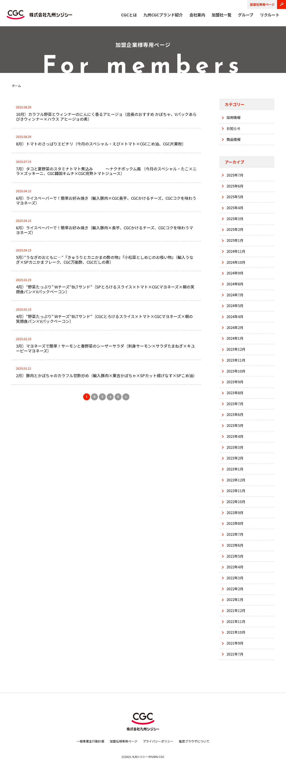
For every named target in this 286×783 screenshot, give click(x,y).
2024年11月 (236, 252)
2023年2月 (235, 461)
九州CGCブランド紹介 (163, 15)
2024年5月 (235, 307)
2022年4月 (235, 571)
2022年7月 (235, 538)
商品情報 (234, 139)
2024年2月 (235, 329)
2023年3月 (235, 450)
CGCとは (129, 15)
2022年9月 (235, 516)
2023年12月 (236, 351)
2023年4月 (235, 439)
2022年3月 (235, 582)
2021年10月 (236, 637)
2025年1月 (235, 241)
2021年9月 (235, 648)
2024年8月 (235, 285)
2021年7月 (235, 659)
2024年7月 (235, 296)
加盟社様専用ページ (123, 746)
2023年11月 (236, 362)
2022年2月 (235, 593)
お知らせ (234, 128)
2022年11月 (236, 494)
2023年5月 (235, 428)
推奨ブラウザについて (194, 746)
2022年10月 (236, 505)
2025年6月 (235, 186)
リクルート (269, 15)
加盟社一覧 (221, 15)
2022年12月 (236, 483)
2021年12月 (236, 615)
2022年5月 (235, 560)
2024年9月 (235, 274)
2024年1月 (235, 340)
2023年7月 (235, 406)
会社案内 (197, 15)
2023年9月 (235, 384)
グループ (245, 15)
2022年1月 (235, 604)
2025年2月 (235, 230)
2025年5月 (235, 197)
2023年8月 (235, 395)
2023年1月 (235, 472)
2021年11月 (236, 626)
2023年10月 (236, 373)
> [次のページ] (126, 400)
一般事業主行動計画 (90, 746)
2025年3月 (235, 219)
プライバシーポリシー (158, 746)
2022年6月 (235, 549)
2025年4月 (235, 208)
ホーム (16, 85)
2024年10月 (236, 263)
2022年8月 (235, 527)
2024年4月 (235, 318)
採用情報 (234, 117)
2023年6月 (235, 417)
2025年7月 (235, 175)
